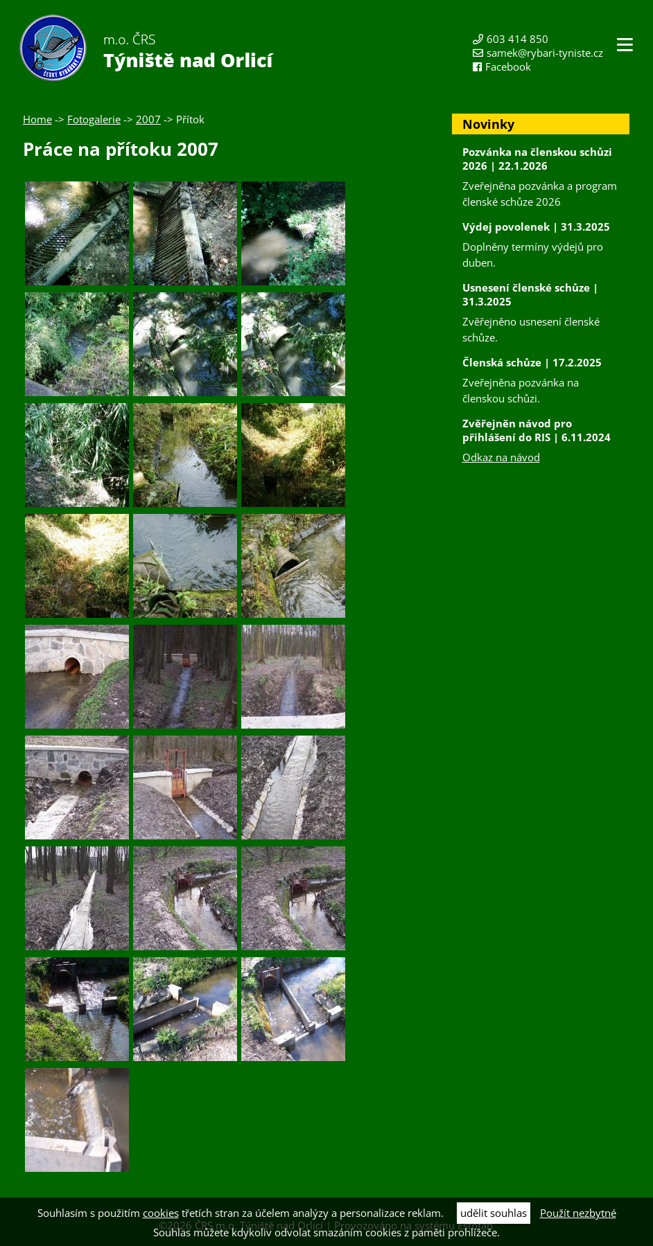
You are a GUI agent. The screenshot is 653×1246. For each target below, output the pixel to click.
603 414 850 (517, 39)
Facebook (508, 66)
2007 (148, 119)
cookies (161, 1213)
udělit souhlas (493, 1213)
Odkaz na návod (501, 457)
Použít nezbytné (578, 1213)
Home (37, 119)
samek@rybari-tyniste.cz (545, 53)
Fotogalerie (94, 119)
